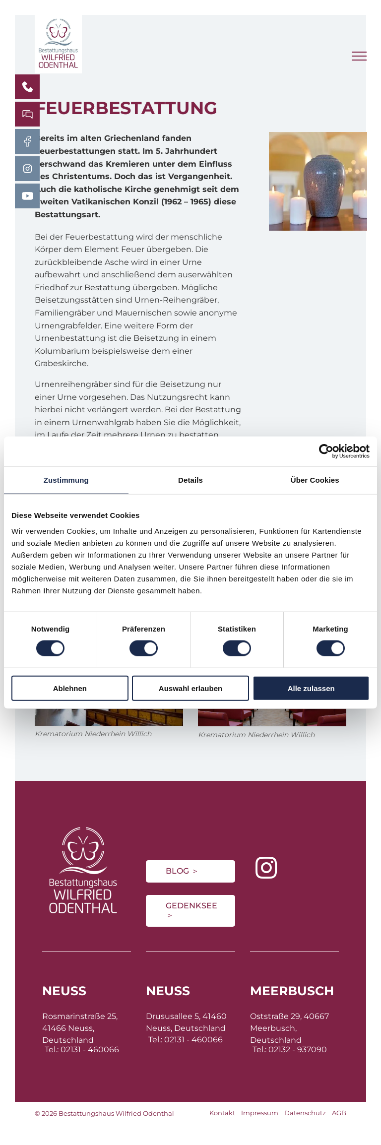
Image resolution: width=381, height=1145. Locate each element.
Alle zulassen (311, 688)
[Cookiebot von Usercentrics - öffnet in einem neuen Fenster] (326, 451)
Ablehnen (70, 688)
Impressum (259, 1113)
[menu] (359, 56)
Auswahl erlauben (190, 688)
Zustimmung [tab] (66, 480)
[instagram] (266, 869)
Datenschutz (305, 1113)
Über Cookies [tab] (315, 480)
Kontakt (222, 1113)
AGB (339, 1113)
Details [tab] (190, 480)
